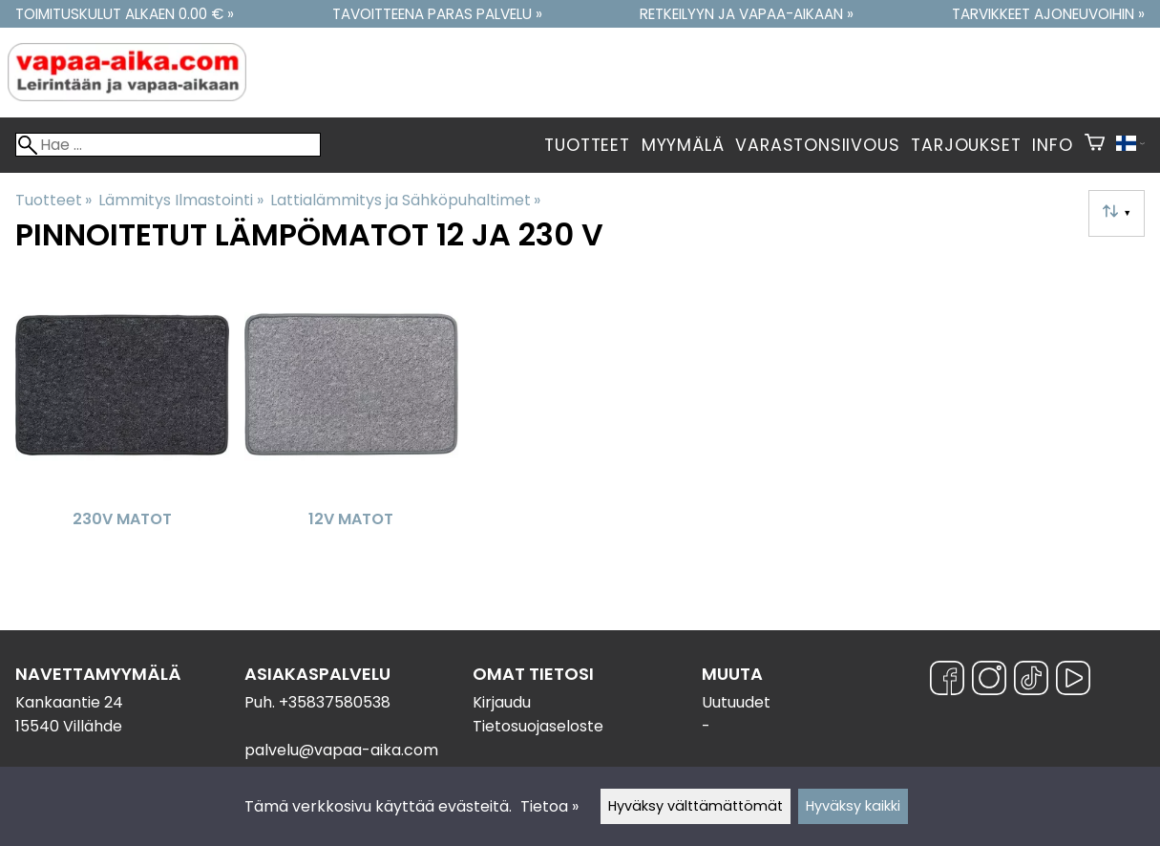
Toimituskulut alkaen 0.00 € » (124, 14)
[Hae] (168, 145)
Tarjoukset (966, 145)
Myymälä (683, 145)
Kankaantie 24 (69, 702)
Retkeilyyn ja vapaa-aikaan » (747, 14)
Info (1052, 145)
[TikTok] (1031, 681)
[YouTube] (1073, 681)
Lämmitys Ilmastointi (180, 200)
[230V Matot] (122, 427)
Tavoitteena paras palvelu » (437, 14)
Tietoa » (549, 806)
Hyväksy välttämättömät (695, 805)
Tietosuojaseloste (538, 726)
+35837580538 (334, 702)
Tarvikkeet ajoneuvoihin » (1048, 14)
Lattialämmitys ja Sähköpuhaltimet (405, 200)
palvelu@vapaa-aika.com (341, 750)
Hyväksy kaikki (853, 805)
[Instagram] (989, 681)
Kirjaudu (502, 702)
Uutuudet (736, 702)
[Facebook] (947, 681)
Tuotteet (586, 145)
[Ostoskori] (1095, 145)
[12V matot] (351, 427)
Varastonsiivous (817, 145)
